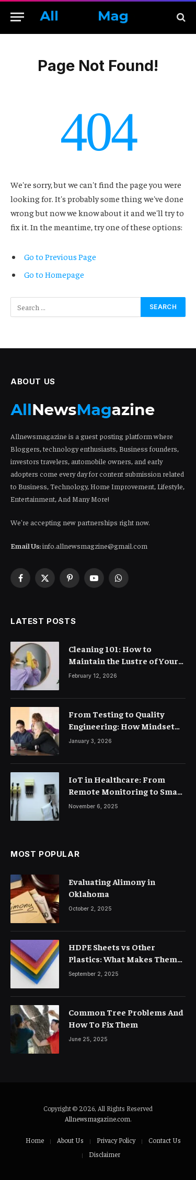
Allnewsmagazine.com (97, 1118)
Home (35, 1140)
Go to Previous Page (60, 256)
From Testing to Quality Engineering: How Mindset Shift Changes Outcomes (121, 726)
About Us (70, 1140)
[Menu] (17, 17)
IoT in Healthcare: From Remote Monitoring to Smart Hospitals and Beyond (126, 791)
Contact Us (164, 1140)
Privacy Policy (116, 1140)
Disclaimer (104, 1154)
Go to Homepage (54, 274)
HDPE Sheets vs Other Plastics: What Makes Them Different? (122, 958)
